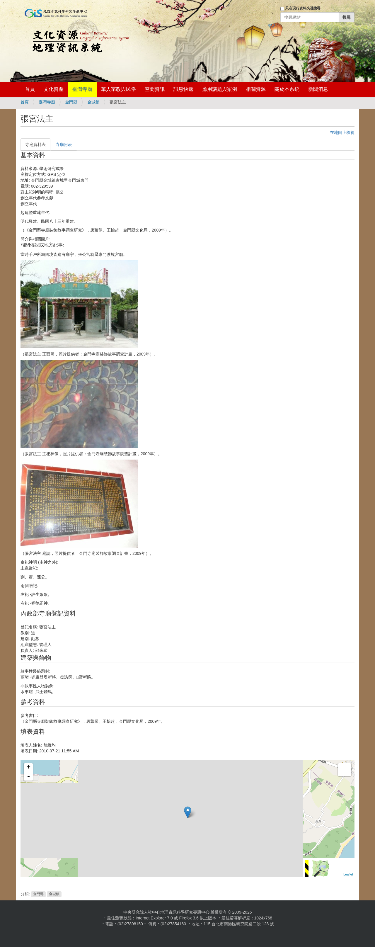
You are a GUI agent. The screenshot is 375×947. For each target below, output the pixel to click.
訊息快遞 (183, 89)
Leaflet (348, 874)
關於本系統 (287, 89)
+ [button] (28, 767)
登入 (272, 25)
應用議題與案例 (219, 89)
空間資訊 (155, 89)
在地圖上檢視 (342, 132)
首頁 (30, 89)
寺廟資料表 (35, 144)
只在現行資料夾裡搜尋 (303, 8)
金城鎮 (93, 102)
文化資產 (54, 89)
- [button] (28, 776)
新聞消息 (318, 89)
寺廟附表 (64, 144)
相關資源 (256, 89)
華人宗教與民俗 (118, 89)
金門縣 (71, 102)
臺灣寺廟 (82, 89)
